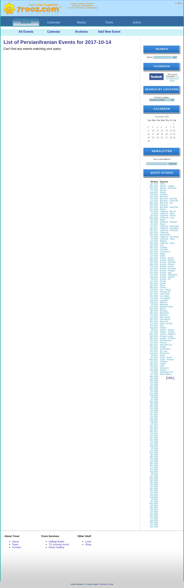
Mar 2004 (154, 508)
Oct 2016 (154, 237)
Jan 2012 (154, 343)
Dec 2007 (154, 412)
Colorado (164, 249)
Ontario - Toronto (167, 332)
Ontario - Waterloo (168, 334)
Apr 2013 (154, 311)
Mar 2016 (154, 247)
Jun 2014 (154, 281)
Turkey (163, 364)
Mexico (163, 309)
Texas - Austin (166, 357)
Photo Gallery (56, 547)
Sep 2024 (154, 188)
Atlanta (163, 192)
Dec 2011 (154, 345)
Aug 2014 (154, 277)
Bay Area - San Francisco (166, 204)
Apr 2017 (154, 228)
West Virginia (165, 374)
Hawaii (163, 283)
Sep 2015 (154, 258)
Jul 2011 (154, 355)
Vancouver (164, 368)
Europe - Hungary (167, 271)
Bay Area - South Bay (169, 207)
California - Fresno (168, 216)
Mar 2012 (154, 338)
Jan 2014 (154, 292)
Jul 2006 (154, 448)
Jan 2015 (154, 268)
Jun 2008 (154, 400)
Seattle (163, 347)
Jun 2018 (154, 216)
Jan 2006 (154, 461)
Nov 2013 (154, 296)
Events (26, 22)
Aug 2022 (154, 192)
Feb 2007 (154, 434)
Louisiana (164, 300)
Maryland (164, 304)
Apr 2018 (154, 220)
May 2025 (154, 186)
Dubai (162, 256)
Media (81, 22)
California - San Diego (169, 237)
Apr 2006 (154, 455)
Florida (163, 281)
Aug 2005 (154, 472)
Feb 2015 (154, 266)
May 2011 (154, 359)
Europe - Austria (167, 258)
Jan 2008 (154, 410)
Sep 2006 (154, 444)
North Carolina (166, 323)
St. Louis (163, 351)
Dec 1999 (154, 527)
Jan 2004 (154, 512)
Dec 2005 (154, 463)
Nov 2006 (154, 440)
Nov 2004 (154, 491)
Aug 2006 (154, 446)
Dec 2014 (154, 271)
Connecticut (165, 252)
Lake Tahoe (165, 294)
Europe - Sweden (167, 277)
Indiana (163, 287)
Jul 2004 (154, 499)
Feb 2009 (154, 383)
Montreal (163, 315)
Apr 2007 (154, 429)
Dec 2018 (154, 207)
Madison (163, 302)
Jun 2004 (154, 501)
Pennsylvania (165, 340)
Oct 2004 (154, 493)
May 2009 (154, 376)
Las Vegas (164, 296)
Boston (163, 209)
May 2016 (154, 243)
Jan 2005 (154, 486)
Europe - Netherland (168, 275)
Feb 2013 (154, 315)
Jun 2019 (154, 201)
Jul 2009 (154, 372)
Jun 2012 (154, 332)
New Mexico (165, 319)
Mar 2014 (154, 287)
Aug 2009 (154, 370)
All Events (25, 31)
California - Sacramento (165, 233)
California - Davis (167, 213)
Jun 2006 (154, 450)
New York (164, 321)
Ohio (162, 326)
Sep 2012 (154, 326)
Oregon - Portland (167, 338)
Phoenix (163, 343)
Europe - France (167, 266)
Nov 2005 (154, 465)
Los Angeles (165, 298)
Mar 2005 (154, 482)
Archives (81, 31)
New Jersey (165, 317)
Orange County (166, 336)
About (15, 541)
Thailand (163, 362)
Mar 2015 (154, 264)
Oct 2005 (154, 467)
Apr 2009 (154, 379)
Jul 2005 (154, 474)
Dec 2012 (154, 319)
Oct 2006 (154, 442)
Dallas (162, 254)
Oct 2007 (154, 417)
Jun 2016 (154, 241)
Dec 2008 (154, 387)
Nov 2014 (154, 273)
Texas (162, 355)
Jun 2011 (154, 357)
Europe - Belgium (167, 260)
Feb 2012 (154, 340)
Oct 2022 (154, 190)
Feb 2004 (154, 510)
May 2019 (154, 203)
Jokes (136, 22)
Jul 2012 (154, 330)
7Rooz (163, 184)
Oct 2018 (154, 211)
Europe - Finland (167, 264)
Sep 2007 (154, 419)
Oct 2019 (154, 199)
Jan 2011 (154, 368)
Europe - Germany (168, 268)
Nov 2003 (154, 516)
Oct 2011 (154, 349)
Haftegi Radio (56, 541)
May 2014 (154, 283)
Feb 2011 (154, 366)
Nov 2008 (154, 389)
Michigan (164, 311)
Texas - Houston (167, 359)
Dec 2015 (154, 252)
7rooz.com (106, 584)
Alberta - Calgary (167, 186)
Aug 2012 (154, 328)
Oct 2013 (154, 298)
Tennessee (164, 353)
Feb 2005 (154, 484)
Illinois (162, 285)
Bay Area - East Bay (168, 199)
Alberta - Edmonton (168, 188)
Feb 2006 (154, 459)
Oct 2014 (154, 275)
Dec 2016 (154, 232)
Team (15, 544)
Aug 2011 (154, 353)
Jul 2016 (154, 239)
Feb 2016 (154, 249)
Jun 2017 (154, 226)
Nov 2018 (154, 209)
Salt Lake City (166, 345)
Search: (150, 57)
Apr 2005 (154, 480)
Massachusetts (166, 307)
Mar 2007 (154, 431)
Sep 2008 (154, 393)
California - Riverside (169, 230)
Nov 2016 (154, 235)
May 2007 (154, 427)
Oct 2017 (154, 224)
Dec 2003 (154, 514)
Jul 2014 (154, 279)
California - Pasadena (169, 228)
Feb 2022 (154, 194)
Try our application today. (172, 78)
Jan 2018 (154, 222)
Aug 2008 (154, 395)
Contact (16, 547)
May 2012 (154, 334)
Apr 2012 (154, 336)
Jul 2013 (154, 304)
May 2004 (154, 503)
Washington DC (166, 372)
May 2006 (154, 453)
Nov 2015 (154, 254)
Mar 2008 (154, 406)
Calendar (53, 22)
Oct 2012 (154, 323)
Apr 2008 (154, 404)
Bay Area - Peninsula (169, 201)
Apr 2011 (154, 362)
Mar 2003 (154, 522)
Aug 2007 (154, 421)
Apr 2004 (154, 505)
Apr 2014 (154, 285)
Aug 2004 (154, 497)
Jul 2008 (154, 398)
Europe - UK (165, 279)
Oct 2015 (154, 256)
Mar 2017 (154, 230)
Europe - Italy (165, 273)
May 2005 (154, 478)
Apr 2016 (154, 245)
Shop (88, 544)
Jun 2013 (154, 307)
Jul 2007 (154, 423)
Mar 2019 (154, 205)
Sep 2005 (154, 470)
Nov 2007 (154, 414)
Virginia (163, 370)
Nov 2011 (154, 347)
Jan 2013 (154, 317)
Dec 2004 (154, 489)
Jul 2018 (154, 213)
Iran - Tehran (165, 290)
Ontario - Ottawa (167, 330)
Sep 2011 (154, 351)
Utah (162, 366)
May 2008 (154, 402)
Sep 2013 (154, 300)
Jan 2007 (154, 436)
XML (170, 378)
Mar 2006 (154, 457)
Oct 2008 (154, 391)
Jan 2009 (154, 385)
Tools (109, 22)
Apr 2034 (154, 184)
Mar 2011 (154, 364)
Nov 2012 (154, 321)
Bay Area (164, 196)
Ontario (163, 328)
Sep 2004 (154, 495)
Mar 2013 (154, 313)
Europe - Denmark (168, 262)
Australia (163, 194)
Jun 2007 (154, 425)
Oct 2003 (154, 518)
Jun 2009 (154, 374)
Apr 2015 (154, 262)
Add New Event (109, 31)
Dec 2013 (154, 294)
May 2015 (154, 260)
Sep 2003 (154, 520)
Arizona (163, 190)
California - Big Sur (168, 211)
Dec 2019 (154, 196)
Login (178, 3)
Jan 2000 (154, 525)
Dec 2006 (154, 438)
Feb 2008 (154, 408)
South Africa (165, 349)
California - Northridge (169, 226)
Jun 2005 (154, 476)
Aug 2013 (154, 302)
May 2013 (154, 309)
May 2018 (154, 218)
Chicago (163, 247)
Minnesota (164, 313)
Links (88, 541)
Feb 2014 (154, 290)
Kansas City (165, 292)
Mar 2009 (154, 381)
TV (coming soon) (59, 544)
